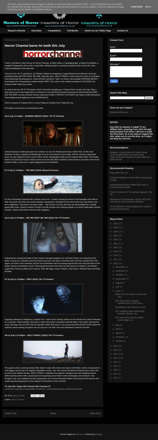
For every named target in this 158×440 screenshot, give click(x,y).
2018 (115, 255)
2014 (115, 350)
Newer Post (11, 413)
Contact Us (122, 30)
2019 (115, 251)
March (119, 333)
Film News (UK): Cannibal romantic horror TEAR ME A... (129, 302)
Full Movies (72, 30)
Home (53, 413)
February (120, 337)
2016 (115, 263)
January (119, 341)
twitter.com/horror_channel (42, 389)
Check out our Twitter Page (98, 30)
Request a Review (16, 30)
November (121, 271)
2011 (115, 362)
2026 (115, 223)
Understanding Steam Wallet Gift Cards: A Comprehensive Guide (129, 186)
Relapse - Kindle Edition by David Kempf (128, 152)
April (118, 329)
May (118, 325)
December (121, 267)
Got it (148, 7)
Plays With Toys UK (119, 173)
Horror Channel (17, 399)
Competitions (54, 30)
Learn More (136, 7)
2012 (115, 358)
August (119, 283)
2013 (115, 354)
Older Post (95, 413)
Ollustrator (79, 434)
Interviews (36, 30)
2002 (115, 370)
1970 (115, 378)
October (119, 275)
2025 (115, 227)
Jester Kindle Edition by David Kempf (127, 155)
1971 (115, 374)
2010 (115, 366)
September (121, 279)
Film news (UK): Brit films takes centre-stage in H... (129, 318)
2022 (115, 239)
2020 (115, 247)
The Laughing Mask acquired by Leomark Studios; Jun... (129, 312)
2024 (115, 231)
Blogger (99, 434)
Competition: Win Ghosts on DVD (130, 307)
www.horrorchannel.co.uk (16, 389)
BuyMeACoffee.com (119, 112)
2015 (115, 346)
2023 (115, 235)
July (118, 287)
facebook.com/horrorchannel (69, 389)
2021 (115, 243)
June (118, 291)
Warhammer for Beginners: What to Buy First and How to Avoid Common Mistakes (130, 200)
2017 (115, 259)
